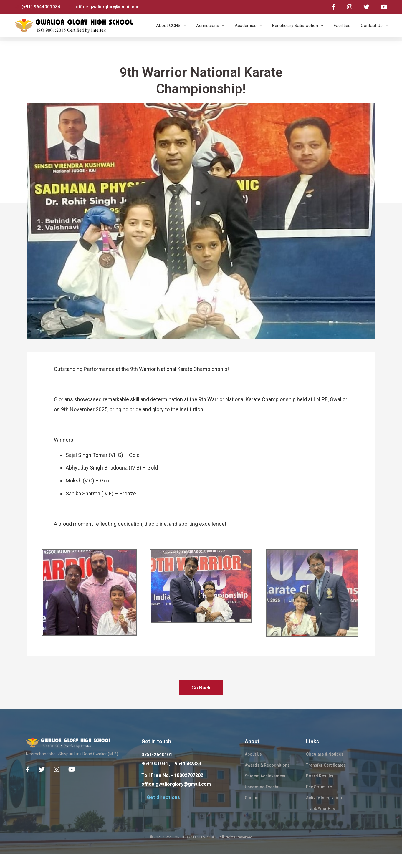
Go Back (201, 688)
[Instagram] (56, 769)
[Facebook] (28, 769)
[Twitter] (42, 769)
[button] (163, 797)
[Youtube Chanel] (71, 769)
